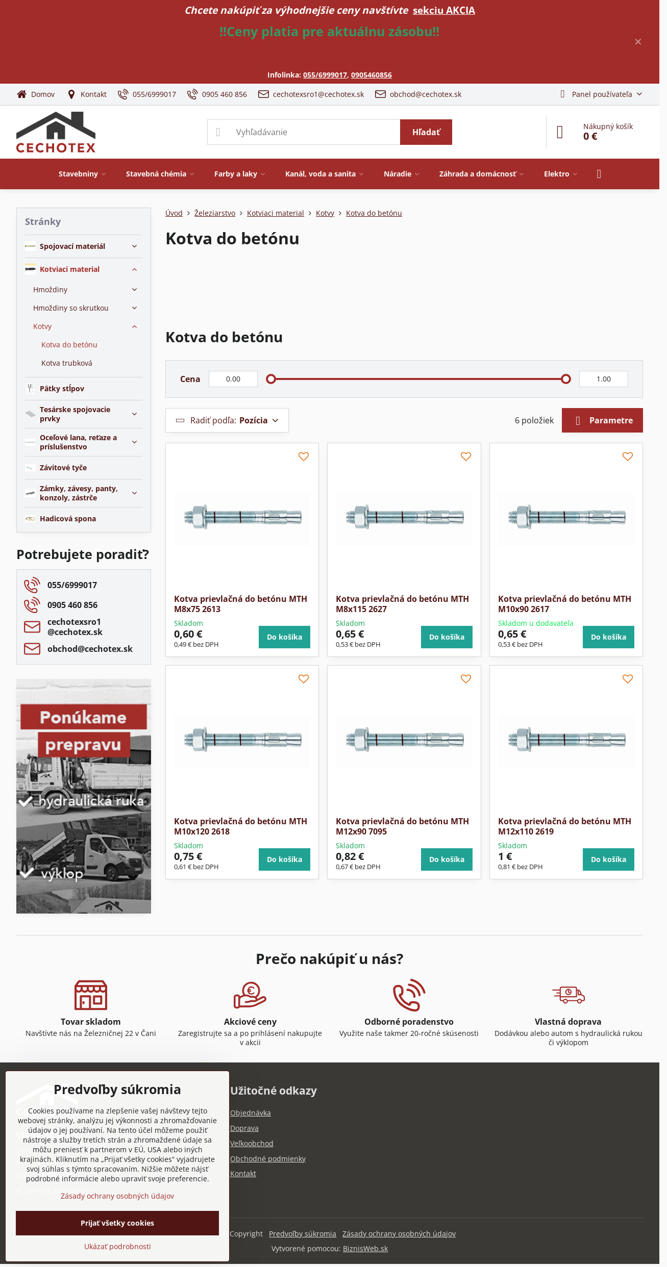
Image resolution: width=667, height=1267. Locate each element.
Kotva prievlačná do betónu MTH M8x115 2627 (402, 604)
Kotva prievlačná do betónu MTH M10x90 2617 (564, 604)
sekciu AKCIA (444, 10)
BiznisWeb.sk (365, 1248)
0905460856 (371, 75)
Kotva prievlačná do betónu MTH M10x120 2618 (240, 826)
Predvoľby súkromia (302, 1233)
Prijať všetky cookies (117, 1223)
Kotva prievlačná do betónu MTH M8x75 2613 (240, 604)
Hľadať (426, 132)
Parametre (602, 421)
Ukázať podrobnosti (117, 1246)
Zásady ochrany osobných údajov (399, 1233)
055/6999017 (325, 75)
